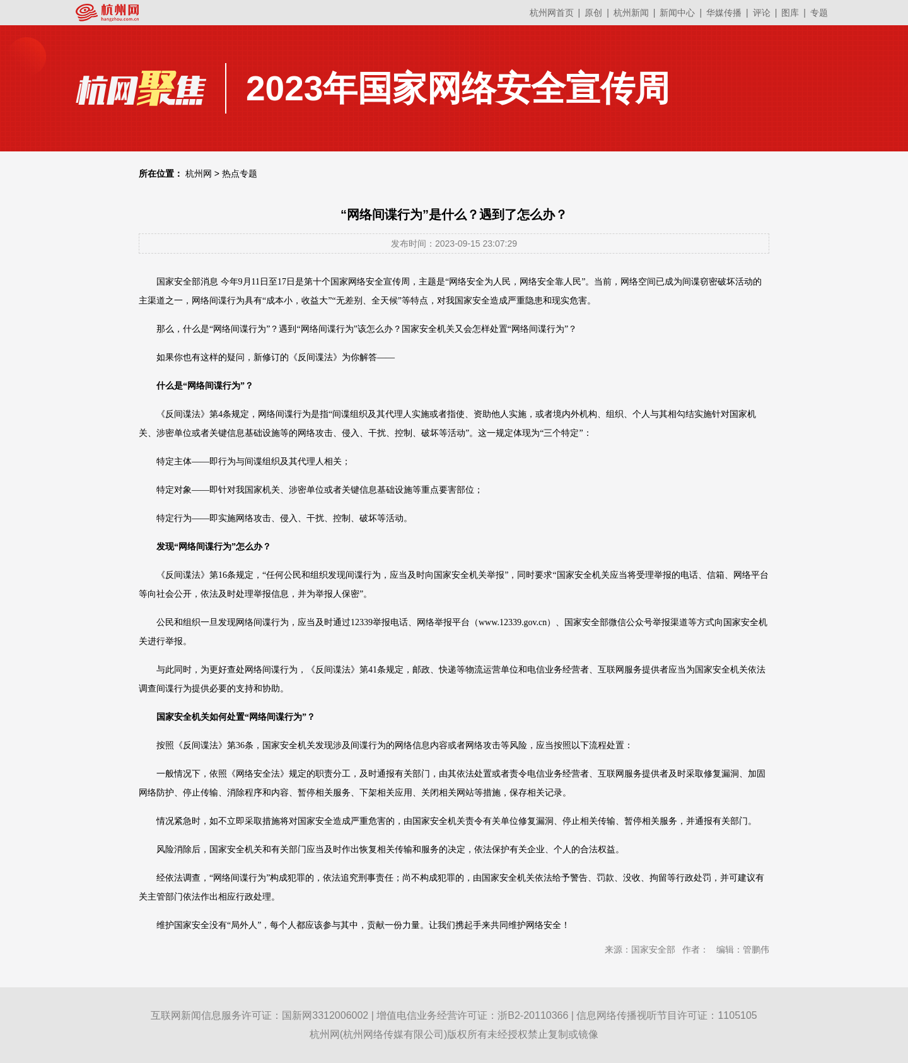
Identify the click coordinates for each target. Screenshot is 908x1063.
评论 (762, 13)
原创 (593, 13)
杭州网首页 (552, 13)
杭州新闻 (631, 13)
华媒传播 (724, 13)
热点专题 (239, 173)
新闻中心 (677, 13)
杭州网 (198, 173)
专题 (819, 13)
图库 (790, 13)
